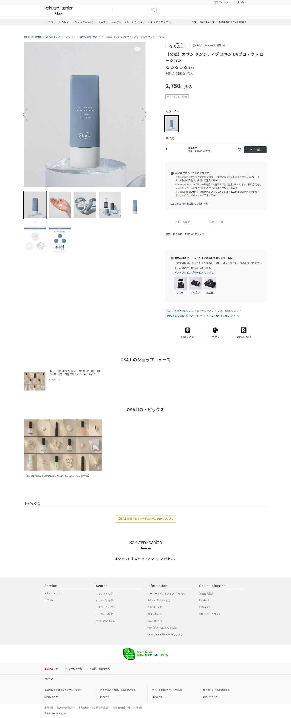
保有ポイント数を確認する (216, 690)
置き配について (205, 311)
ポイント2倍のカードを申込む (167, 690)
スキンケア (70, 36)
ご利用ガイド (155, 607)
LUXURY (48, 600)
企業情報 (48, 707)
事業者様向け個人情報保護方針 (94, 707)
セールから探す (104, 614)
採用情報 (137, 707)
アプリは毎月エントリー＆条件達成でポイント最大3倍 (219, 22)
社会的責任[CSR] (121, 707)
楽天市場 (240, 2)
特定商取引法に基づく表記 (162, 627)
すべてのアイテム (105, 620)
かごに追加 (255, 149)
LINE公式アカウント (210, 614)
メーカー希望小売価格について (223, 315)
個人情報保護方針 (66, 707)
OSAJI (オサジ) (53, 36)
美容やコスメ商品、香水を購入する (118, 690)
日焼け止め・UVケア (90, 36)
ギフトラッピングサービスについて (193, 272)
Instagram (204, 607)
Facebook (204, 600)
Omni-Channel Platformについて (165, 634)
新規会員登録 (206, 593)
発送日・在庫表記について (179, 311)
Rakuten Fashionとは (159, 600)
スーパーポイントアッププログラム (167, 593)
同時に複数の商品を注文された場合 (184, 315)
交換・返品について (227, 311)
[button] (25, 114)
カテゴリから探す (105, 607)
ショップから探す (105, 600)
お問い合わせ (155, 614)
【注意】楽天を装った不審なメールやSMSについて (146, 518)
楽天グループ (221, 2)
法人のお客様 (155, 620)
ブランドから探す (105, 593)
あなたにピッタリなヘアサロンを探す (63, 690)
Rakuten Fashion (75, 10)
